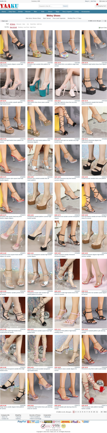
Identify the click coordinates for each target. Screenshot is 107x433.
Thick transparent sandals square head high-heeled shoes (40, 315)
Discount (18, 24)
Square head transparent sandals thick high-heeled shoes (12, 353)
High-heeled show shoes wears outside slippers (40, 86)
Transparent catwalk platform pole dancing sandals (94, 315)
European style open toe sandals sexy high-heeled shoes (67, 124)
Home (4, 11)
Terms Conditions (35, 417)
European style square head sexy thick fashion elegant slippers (12, 200)
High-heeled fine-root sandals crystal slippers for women (94, 277)
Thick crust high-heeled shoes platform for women (12, 124)
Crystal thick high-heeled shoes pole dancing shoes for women (40, 391)
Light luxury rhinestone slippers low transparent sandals (94, 124)
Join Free (93, 1)
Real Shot (33, 24)
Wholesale (47, 417)
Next (105, 412)
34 (101, 412)
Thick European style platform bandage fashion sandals (94, 391)
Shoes (50, 11)
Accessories (85, 11)
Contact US (5, 418)
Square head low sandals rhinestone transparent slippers (67, 239)
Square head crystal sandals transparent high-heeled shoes (40, 353)
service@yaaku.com (55, 430)
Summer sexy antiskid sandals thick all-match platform (40, 162)
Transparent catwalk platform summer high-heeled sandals (40, 200)
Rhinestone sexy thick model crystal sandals (94, 352)
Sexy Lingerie (67, 11)
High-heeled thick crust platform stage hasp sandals (67, 48)
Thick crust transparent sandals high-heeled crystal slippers (40, 239)
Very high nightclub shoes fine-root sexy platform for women (67, 86)
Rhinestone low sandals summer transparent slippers (67, 200)
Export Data (103, 27)
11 (97, 412)
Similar (20, 11)
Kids (42, 11)
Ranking (20, 27)
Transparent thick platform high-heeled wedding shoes (67, 315)
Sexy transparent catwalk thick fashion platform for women (94, 86)
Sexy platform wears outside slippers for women (67, 353)
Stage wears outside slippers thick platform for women (12, 391)
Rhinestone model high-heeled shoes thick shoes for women (67, 277)
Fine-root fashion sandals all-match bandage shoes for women (94, 200)
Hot (28, 24)
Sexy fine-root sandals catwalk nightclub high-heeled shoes (12, 86)
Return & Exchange (35, 418)
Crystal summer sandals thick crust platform (94, 161)
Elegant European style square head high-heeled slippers (12, 162)
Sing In (87, 1)
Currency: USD (36, 1)
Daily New (12, 11)
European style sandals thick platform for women (40, 48)
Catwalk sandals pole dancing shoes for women (67, 391)
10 (94, 412)
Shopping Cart (101, 6)
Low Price (26, 27)
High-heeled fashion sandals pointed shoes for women (12, 277)
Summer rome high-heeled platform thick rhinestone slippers (40, 124)
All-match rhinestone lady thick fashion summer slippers (67, 162)
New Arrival (13, 27)
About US (4, 417)
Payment (18, 417)
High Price (33, 27)
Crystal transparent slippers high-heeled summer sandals (94, 239)
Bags (57, 11)
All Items (12, 24)
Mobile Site (3, 1)
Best (24, 24)
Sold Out (39, 24)
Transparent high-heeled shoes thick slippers (94, 47)
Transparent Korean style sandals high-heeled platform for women (40, 277)
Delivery (18, 418)
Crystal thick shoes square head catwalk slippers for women (12, 239)
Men (35, 11)
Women (28, 11)
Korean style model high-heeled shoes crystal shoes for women (12, 315)
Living (77, 11)
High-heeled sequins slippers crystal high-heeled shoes (12, 48)
